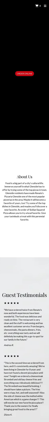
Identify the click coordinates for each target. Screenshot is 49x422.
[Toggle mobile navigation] (45, 6)
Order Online (24, 73)
